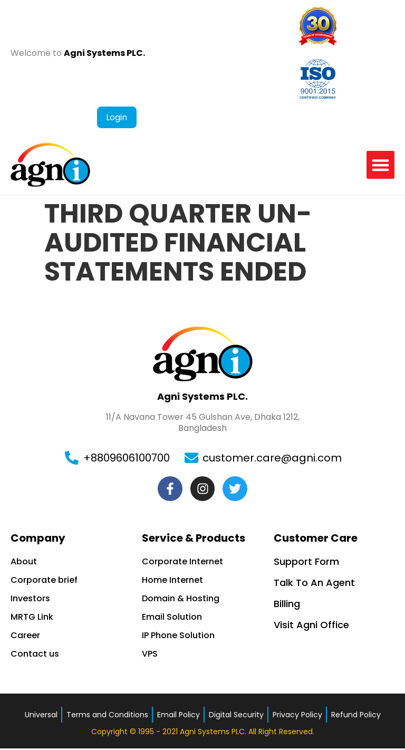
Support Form (306, 563)
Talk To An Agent (314, 584)
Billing (287, 605)
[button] (380, 165)
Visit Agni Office (311, 626)
